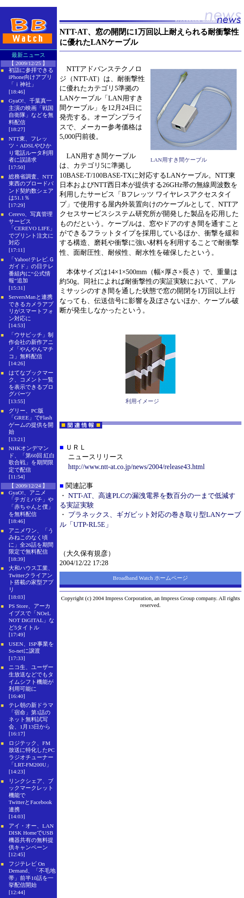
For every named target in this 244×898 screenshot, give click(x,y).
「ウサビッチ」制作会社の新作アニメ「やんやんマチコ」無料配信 (31, 346)
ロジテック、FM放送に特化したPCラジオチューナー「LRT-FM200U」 (32, 754)
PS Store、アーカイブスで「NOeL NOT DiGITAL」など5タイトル (31, 617)
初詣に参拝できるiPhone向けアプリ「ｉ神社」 (31, 77)
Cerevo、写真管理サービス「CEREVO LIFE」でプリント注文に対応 (32, 228)
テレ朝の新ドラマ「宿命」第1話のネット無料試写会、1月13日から (31, 716)
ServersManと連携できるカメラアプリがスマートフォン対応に (31, 308)
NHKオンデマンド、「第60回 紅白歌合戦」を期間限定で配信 (32, 459)
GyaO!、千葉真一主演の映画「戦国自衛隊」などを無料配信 (31, 111)
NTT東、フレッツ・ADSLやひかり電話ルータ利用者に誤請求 (31, 149)
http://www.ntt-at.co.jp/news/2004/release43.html (136, 466)
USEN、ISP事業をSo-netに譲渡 (31, 647)
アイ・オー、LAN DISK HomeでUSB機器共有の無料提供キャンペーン (31, 837)
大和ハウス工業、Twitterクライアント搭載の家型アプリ (31, 579)
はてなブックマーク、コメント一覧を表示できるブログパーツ (31, 383)
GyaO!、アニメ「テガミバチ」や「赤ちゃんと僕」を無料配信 (31, 503)
